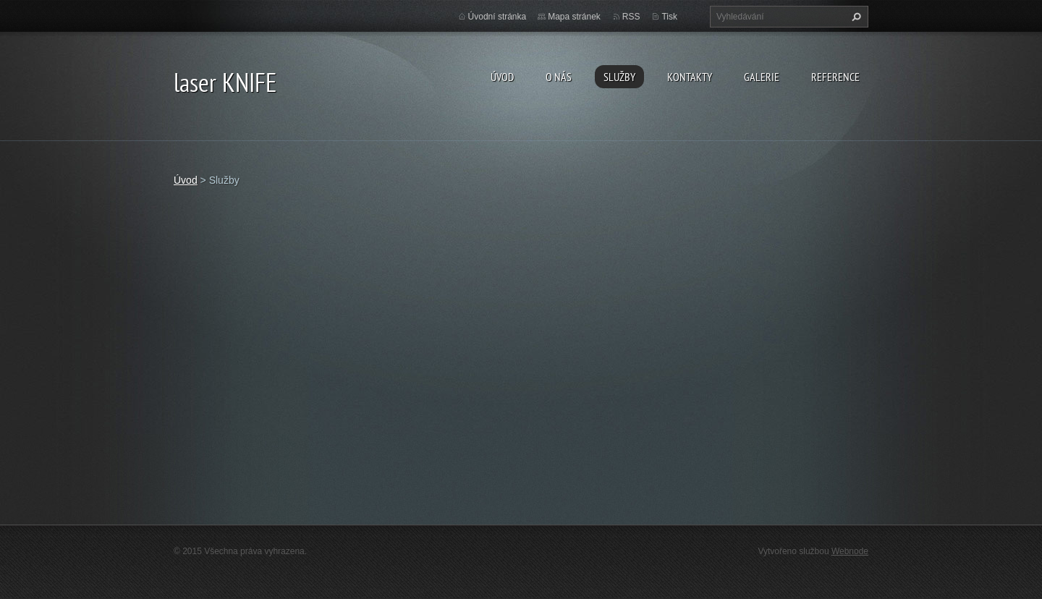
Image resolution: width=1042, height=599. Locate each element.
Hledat (854, 16)
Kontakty (689, 76)
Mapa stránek (574, 17)
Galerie (761, 76)
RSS (631, 17)
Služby (619, 76)
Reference (835, 76)
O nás (559, 76)
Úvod (502, 76)
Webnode (849, 551)
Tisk (669, 17)
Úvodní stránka (497, 17)
